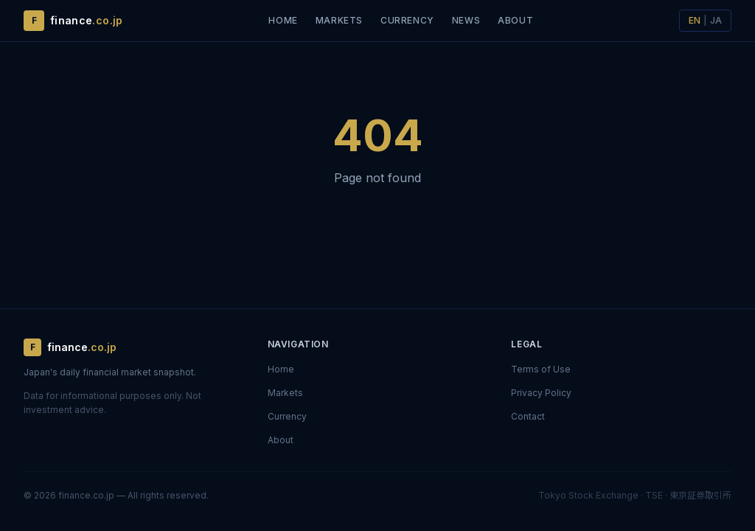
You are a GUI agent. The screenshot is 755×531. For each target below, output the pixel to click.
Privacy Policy (541, 392)
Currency (407, 20)
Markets (339, 20)
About (515, 20)
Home (282, 20)
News (466, 20)
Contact (528, 416)
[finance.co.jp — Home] (73, 20)
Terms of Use (541, 369)
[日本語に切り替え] (705, 21)
